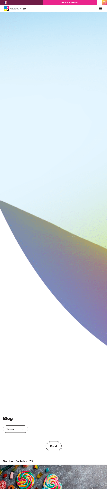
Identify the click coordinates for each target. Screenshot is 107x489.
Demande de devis (69, 2)
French (5, 2)
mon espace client (99, 2)
